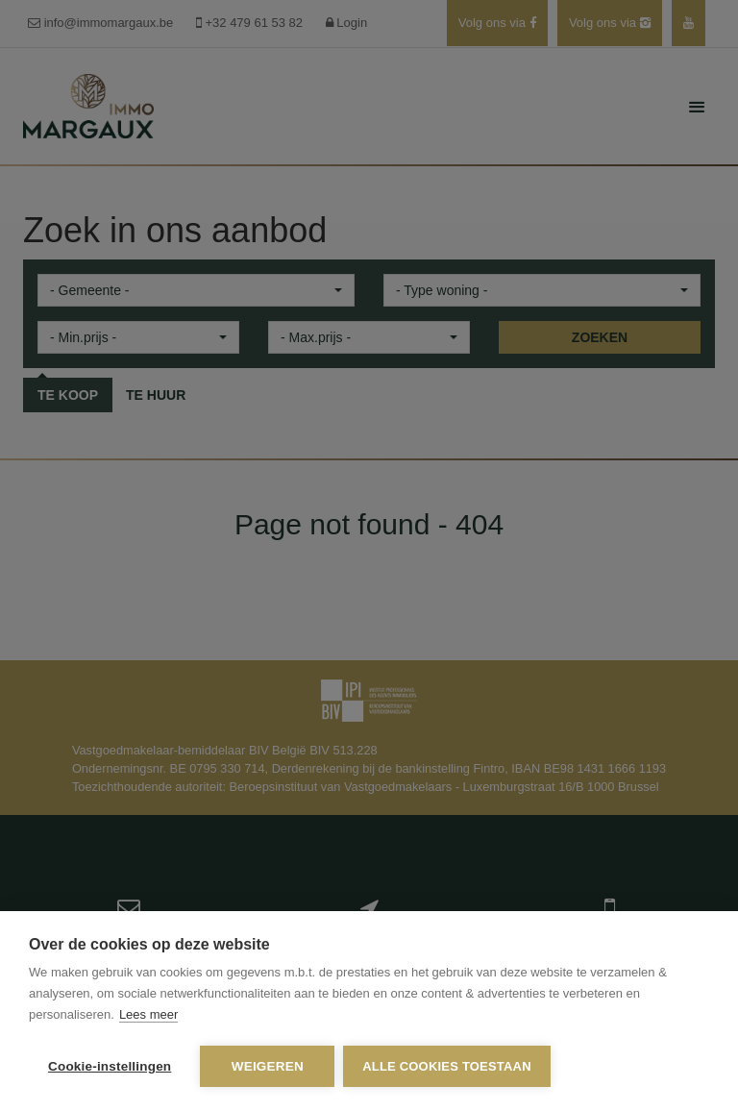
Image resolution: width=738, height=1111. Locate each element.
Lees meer (148, 1015)
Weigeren (268, 1066)
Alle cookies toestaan (447, 1066)
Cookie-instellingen (109, 1066)
